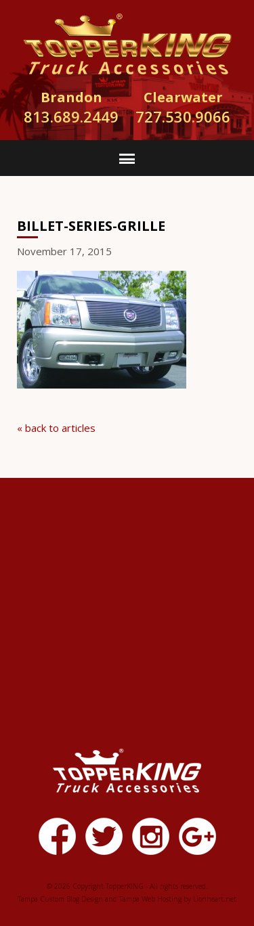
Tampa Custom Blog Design (60, 899)
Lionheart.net (214, 899)
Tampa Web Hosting (150, 899)
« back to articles (56, 428)
